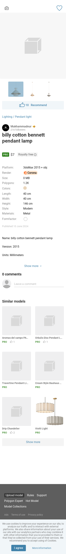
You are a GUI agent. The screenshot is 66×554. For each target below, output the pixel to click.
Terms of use (18, 514)
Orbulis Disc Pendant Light (49, 337)
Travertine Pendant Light (16, 383)
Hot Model (32, 501)
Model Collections (15, 506)
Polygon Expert (13, 501)
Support (42, 495)
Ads (6, 514)
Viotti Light (41, 428)
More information (41, 548)
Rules (30, 495)
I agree (18, 548)
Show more (33, 442)
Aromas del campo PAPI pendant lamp (16, 337)
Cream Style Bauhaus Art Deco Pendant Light (49, 383)
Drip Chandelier (11, 428)
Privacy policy (35, 514)
